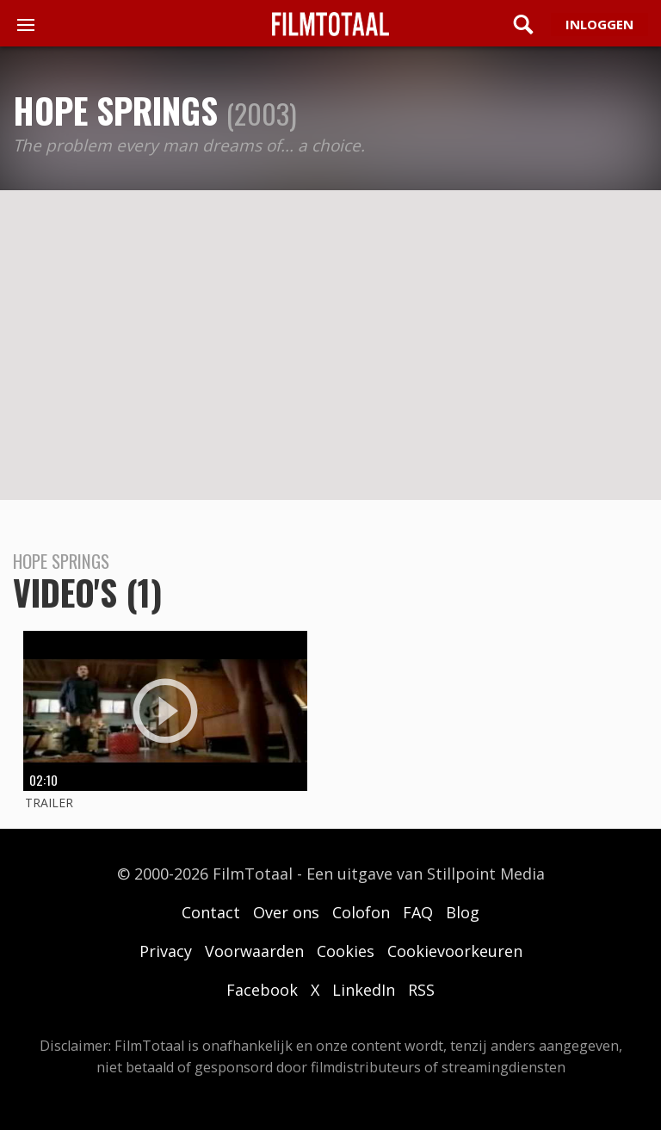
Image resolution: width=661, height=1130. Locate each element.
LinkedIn (363, 989)
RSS (421, 989)
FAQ (418, 912)
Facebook (262, 989)
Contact (211, 912)
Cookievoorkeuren (454, 951)
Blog (462, 912)
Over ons (286, 912)
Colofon (361, 912)
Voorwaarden (254, 951)
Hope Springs (115, 110)
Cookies (345, 951)
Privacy (165, 951)
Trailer (49, 802)
